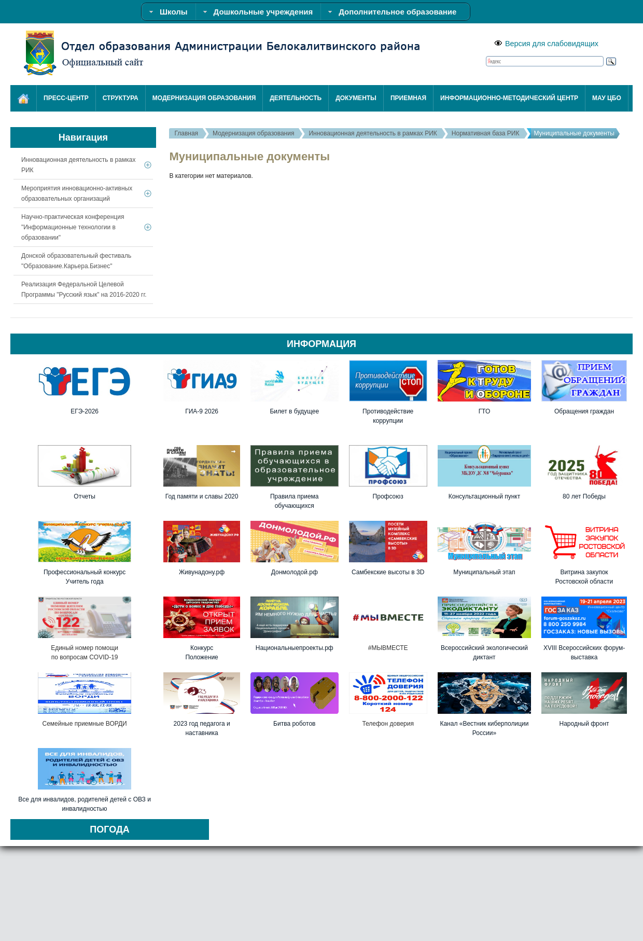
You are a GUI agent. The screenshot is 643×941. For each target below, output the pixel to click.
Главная (186, 133)
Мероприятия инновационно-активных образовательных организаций (76, 193)
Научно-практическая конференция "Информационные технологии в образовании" (72, 227)
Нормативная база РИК (486, 133)
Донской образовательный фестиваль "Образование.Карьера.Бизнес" (76, 261)
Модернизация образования (253, 133)
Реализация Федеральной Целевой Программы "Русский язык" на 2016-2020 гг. (84, 289)
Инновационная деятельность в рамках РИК (373, 133)
